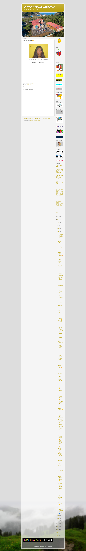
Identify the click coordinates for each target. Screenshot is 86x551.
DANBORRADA (60, 200)
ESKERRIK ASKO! (60, 359)
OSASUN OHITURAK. (60, 337)
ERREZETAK (58, 190)
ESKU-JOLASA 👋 (60, 503)
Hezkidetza (61, 206)
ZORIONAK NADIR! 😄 (60, 409)
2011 (58, 532)
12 (58, 222)
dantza (57, 193)
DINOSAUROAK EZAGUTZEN (60, 428)
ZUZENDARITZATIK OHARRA (60, 454)
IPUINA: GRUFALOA (60, 342)
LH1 (59, 170)
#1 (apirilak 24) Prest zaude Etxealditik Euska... (60, 307)
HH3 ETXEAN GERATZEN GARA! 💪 (60, 397)
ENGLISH (58, 180)
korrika (57, 212)
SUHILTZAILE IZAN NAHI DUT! (60, 377)
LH (62, 192)
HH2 (57, 176)
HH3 (62, 175)
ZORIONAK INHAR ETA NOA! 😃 (60, 362)
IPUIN (57, 182)
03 (58, 515)
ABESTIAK (29, 84)
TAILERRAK (58, 184)
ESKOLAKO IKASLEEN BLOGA (39, 7)
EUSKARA (58, 181)
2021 (58, 219)
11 (58, 223)
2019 (58, 520)
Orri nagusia (38, 118)
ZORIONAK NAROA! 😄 (60, 463)
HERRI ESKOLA (59, 188)
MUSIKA (58, 178)
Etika (60, 204)
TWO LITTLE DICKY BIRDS (60, 250)
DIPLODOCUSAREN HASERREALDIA (60, 432)
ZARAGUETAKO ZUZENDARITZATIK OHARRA (60, 499)
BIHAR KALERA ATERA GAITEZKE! (60, 292)
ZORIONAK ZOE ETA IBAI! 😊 (60, 366)
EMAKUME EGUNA (59, 203)
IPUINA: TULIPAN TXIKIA (60, 311)
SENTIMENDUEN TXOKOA (60, 278)
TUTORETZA (58, 199)
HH (56, 170)
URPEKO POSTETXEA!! (60, 467)
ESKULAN (57, 204)
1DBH (60, 193)
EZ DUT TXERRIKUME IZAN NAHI (60, 442)
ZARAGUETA (59, 173)
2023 (58, 216)
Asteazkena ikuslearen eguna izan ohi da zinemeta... (60, 245)
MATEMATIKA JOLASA (60, 420)
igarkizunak (61, 211)
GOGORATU (60, 340)
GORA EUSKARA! (60, 239)
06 (58, 228)
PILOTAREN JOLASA (60, 416)
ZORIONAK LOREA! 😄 (60, 446)
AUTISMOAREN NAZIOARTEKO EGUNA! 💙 (60, 472)
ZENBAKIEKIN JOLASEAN (60, 370)
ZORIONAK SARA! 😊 (60, 425)
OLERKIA (59, 465)
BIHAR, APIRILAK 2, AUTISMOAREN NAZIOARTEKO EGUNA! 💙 (60, 510)
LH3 (62, 182)
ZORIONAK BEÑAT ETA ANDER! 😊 (60, 450)
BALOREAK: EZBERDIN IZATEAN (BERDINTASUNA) (60, 270)
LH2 (62, 169)
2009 (58, 535)
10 (58, 225)
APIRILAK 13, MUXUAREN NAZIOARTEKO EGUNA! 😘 (60, 385)
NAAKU (59, 374)
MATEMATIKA (58, 191)
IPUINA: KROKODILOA (60, 356)
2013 (58, 529)
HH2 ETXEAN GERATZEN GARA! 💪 (60, 437)
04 (58, 231)
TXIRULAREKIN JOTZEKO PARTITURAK (60, 329)
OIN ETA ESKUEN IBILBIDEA (60, 406)
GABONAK (61, 195)
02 (58, 516)
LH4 (62, 170)
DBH (59, 189)
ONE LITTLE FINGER (60, 266)
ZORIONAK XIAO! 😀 (60, 319)
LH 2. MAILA (60, 460)
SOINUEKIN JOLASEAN (60, 333)
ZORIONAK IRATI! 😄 (60, 380)
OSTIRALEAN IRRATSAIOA (60, 488)
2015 (58, 526)
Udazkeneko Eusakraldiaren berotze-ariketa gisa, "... (60, 351)
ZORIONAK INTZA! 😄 (60, 242)
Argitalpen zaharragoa (48, 118)
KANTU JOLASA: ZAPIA (60, 346)
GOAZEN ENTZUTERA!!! (60, 458)
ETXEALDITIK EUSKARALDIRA (60, 258)
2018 (58, 521)
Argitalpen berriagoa (28, 118)
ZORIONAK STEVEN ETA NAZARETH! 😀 (60, 392)
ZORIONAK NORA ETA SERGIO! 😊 (60, 402)
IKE (60, 192)
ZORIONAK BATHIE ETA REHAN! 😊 (60, 478)
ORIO (57, 183)
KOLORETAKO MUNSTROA (60, 324)
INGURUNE (58, 172)
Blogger (43, 546)
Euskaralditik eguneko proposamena (60, 315)
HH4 (57, 171)
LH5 (56, 189)
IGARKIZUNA (60, 285)
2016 (58, 524)
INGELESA (58, 177)
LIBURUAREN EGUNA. (60, 321)
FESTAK (58, 175)
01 (58, 518)
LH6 (62, 189)
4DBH (57, 200)
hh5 (57, 166)
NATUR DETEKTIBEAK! (60, 288)
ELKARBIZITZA (58, 202)
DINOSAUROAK (58, 201)
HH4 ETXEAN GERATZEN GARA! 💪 (60, 302)
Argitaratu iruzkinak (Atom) (35, 120)
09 (58, 226)
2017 (58, 523)
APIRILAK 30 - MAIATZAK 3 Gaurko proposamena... (60, 235)
